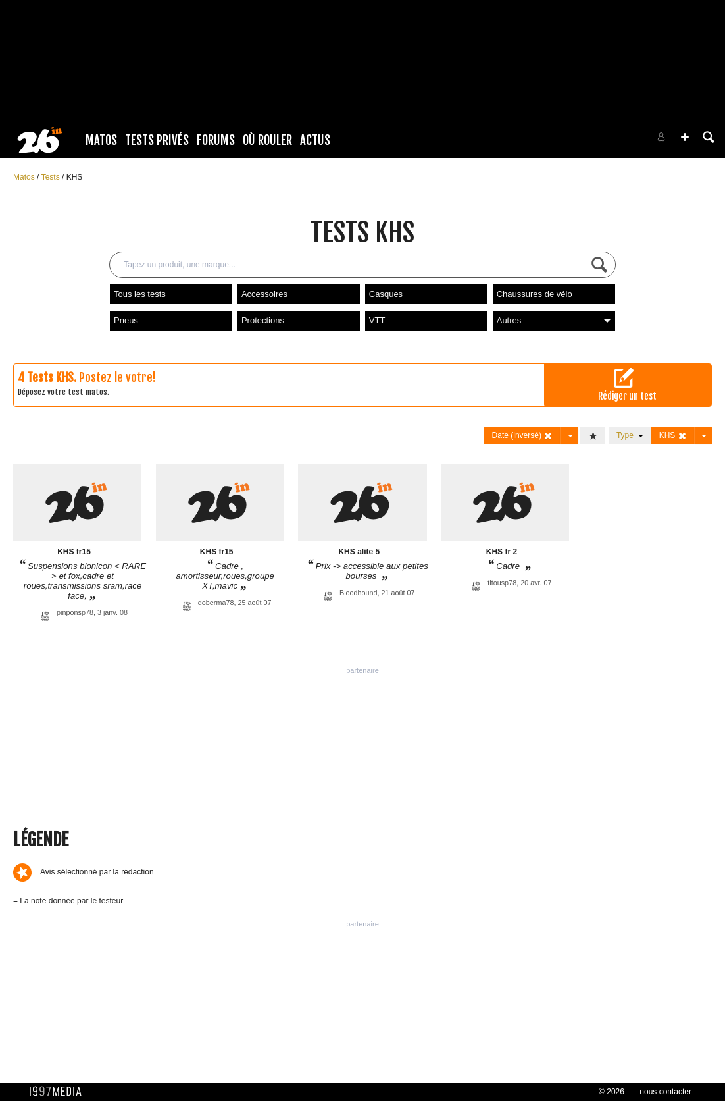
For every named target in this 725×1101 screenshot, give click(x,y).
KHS (74, 177)
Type (629, 435)
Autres (554, 320)
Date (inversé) (522, 436)
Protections (262, 320)
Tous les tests (140, 294)
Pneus (126, 320)
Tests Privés (157, 140)
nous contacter (665, 1091)
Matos (101, 140)
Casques (386, 294)
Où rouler (267, 140)
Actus (315, 140)
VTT (377, 320)
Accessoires (264, 294)
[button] (685, 137)
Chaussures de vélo (534, 294)
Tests (51, 177)
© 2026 (611, 1091)
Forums (216, 140)
